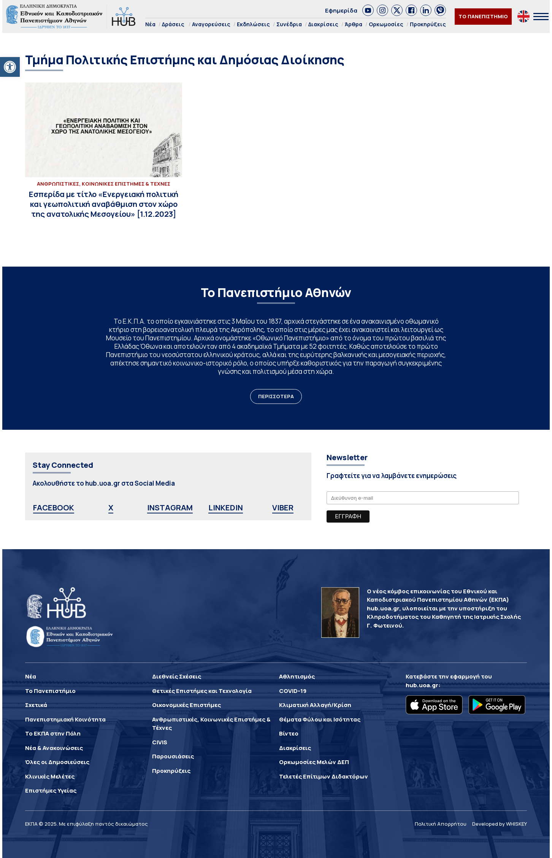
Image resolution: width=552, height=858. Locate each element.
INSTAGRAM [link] (170, 507)
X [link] (110, 507)
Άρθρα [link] (353, 24)
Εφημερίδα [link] (341, 10)
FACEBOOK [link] (53, 507)
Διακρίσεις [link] (323, 24)
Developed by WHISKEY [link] (499, 823)
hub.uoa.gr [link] (422, 685)
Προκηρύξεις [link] (428, 24)
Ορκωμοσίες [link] (386, 24)
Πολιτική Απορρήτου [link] (440, 823)
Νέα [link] (150, 24)
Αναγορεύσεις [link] (211, 24)
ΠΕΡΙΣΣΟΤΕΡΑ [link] (276, 396)
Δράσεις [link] (173, 24)
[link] (10, 67)
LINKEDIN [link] (225, 507)
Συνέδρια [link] (289, 24)
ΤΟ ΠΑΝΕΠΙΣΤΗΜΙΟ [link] (483, 16)
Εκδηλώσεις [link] (253, 24)
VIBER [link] (282, 507)
